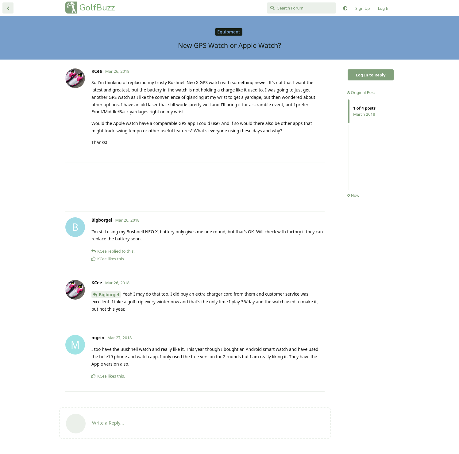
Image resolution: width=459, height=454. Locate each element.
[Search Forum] (301, 8)
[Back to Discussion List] (8, 8)
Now (353, 195)
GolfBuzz (97, 8)
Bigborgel (109, 294)
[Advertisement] (195, 186)
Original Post (361, 92)
